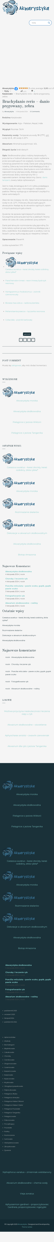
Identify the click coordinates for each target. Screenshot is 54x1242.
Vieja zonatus (27, 1193)
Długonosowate (10, 1063)
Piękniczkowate (10, 1090)
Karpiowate (7, 94)
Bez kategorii (9, 1045)
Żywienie (7, 1150)
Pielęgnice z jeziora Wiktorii (27, 422)
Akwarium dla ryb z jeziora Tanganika (27, 746)
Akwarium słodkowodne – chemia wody (27, 1183)
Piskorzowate (9, 1120)
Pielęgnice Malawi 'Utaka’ (13, 1105)
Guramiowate (9, 1067)
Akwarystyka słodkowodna (27, 411)
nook (7, 657)
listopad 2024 (9, 1018)
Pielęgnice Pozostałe (12, 1109)
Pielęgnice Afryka (10, 1094)
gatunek (27, 334)
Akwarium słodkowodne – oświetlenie (27, 725)
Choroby (7, 1056)
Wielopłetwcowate (11, 1143)
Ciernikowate (9, 1060)
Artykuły (7, 1041)
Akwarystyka (8, 88)
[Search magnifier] (49, 22)
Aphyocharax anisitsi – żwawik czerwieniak (27, 735)
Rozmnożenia (9, 1135)
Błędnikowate (9, 1048)
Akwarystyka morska (27, 400)
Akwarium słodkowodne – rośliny (21, 603)
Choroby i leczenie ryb (16, 579)
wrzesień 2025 (9, 1014)
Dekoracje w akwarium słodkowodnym (27, 533)
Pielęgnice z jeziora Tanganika (27, 433)
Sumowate (8, 1139)
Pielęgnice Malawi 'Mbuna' (14, 1101)
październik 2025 (10, 1010)
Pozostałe (8, 1128)
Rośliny (6, 1131)
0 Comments (35, 111)
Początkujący (9, 1124)
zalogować (16, 365)
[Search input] (39, 22)
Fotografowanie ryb (15, 596)
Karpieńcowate (10, 1071)
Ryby (6, 91)
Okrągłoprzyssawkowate (13, 1086)
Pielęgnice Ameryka (11, 1097)
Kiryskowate (8, 1082)
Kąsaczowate (9, 1079)
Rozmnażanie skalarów (27, 512)
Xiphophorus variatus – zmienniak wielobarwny (27, 1172)
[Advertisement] (26, 58)
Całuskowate (9, 1052)
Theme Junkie (27, 1227)
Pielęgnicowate (10, 1116)
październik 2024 (10, 1022)
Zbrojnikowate (9, 1146)
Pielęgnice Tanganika (12, 1112)
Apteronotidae (9, 1037)
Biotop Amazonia (27, 554)
